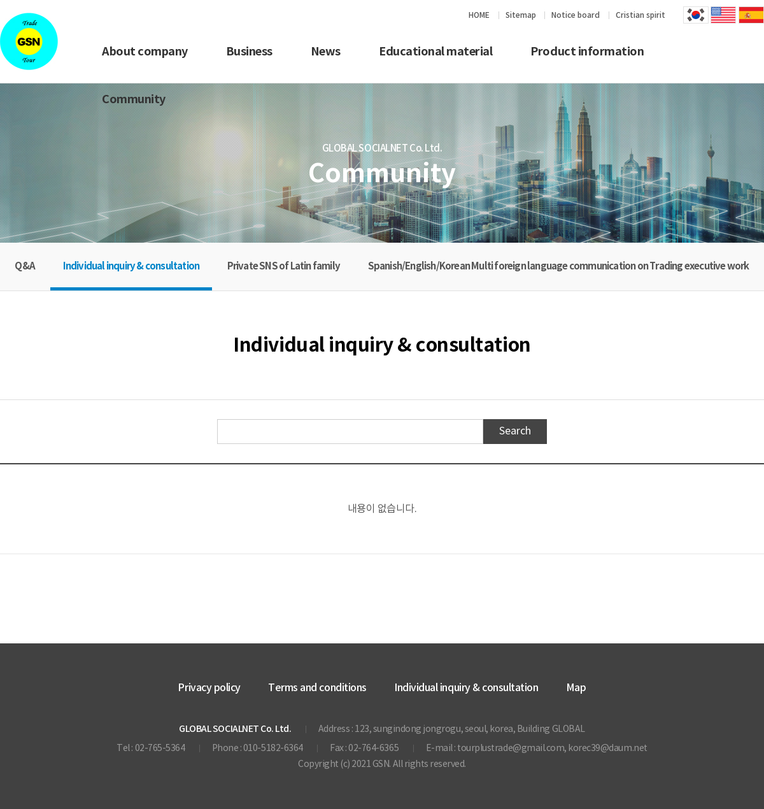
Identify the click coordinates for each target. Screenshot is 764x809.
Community (134, 99)
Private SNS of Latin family (283, 266)
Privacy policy (209, 688)
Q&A (25, 266)
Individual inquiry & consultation (131, 266)
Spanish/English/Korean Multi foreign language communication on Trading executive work (558, 266)
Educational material (435, 52)
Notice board (575, 15)
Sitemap (521, 15)
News (326, 52)
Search (515, 431)
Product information (587, 52)
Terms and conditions (317, 688)
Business (249, 52)
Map (576, 688)
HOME (479, 15)
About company (145, 52)
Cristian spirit (640, 15)
